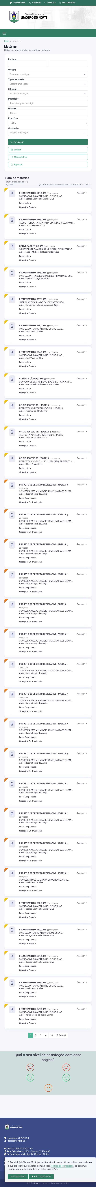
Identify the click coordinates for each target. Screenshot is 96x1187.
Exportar (17, 164)
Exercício (13, 118)
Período (12, 59)
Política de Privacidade (62, 1165)
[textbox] (48, 74)
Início (6, 41)
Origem (12, 70)
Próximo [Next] (61, 1035)
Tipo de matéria (16, 79)
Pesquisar (17, 142)
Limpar (16, 149)
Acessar (82, 193)
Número (12, 108)
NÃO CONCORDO (41, 1176)
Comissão (13, 128)
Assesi (37, 1183)
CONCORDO (18, 1176)
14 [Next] (51, 1035)
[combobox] (48, 74)
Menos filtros (19, 157)
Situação (12, 89)
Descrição (13, 99)
